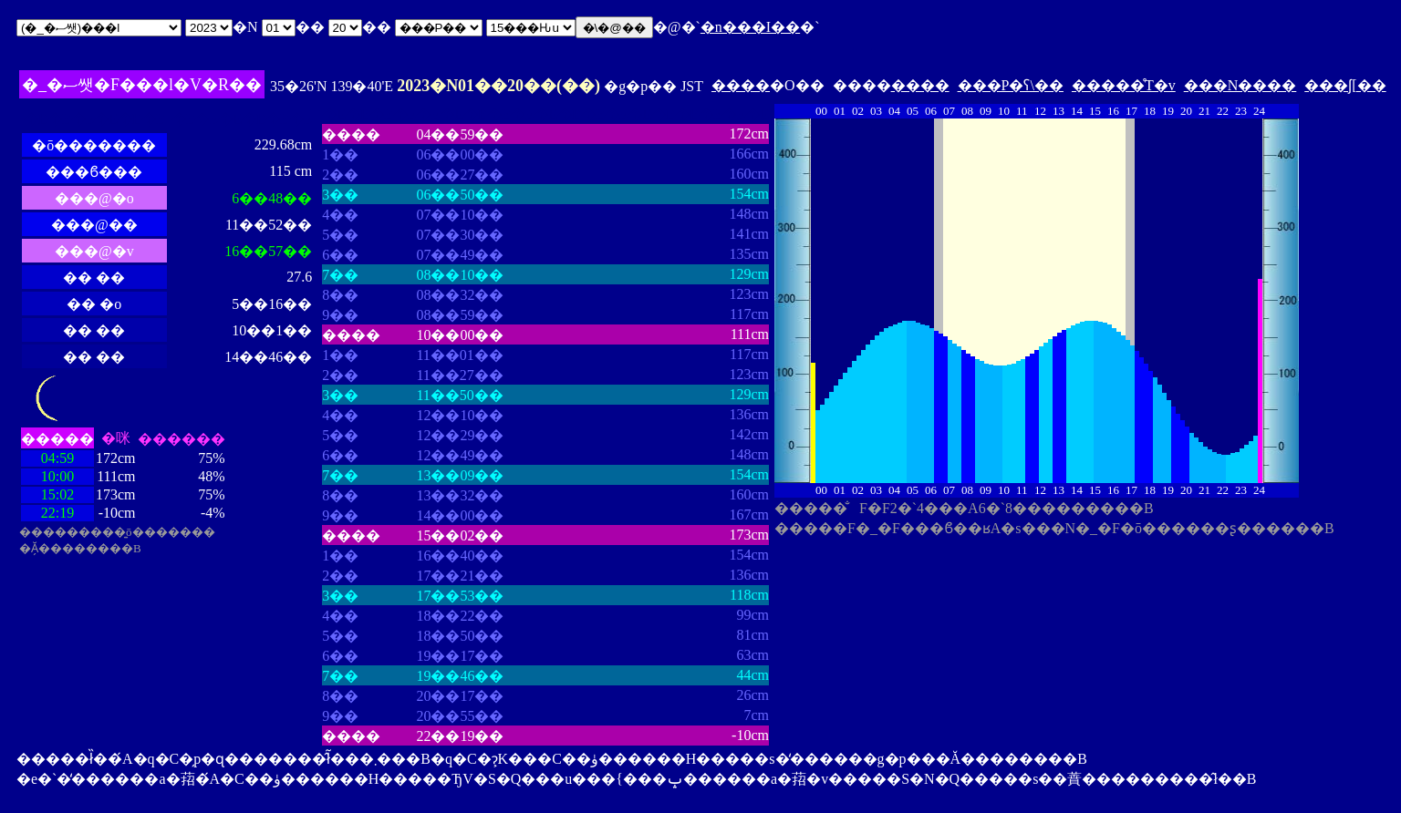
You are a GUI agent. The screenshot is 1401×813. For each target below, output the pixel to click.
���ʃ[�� (1344, 85)
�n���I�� (750, 27)
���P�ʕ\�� (1011, 85)
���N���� (1240, 85)
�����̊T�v (1124, 85)
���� (740, 85)
